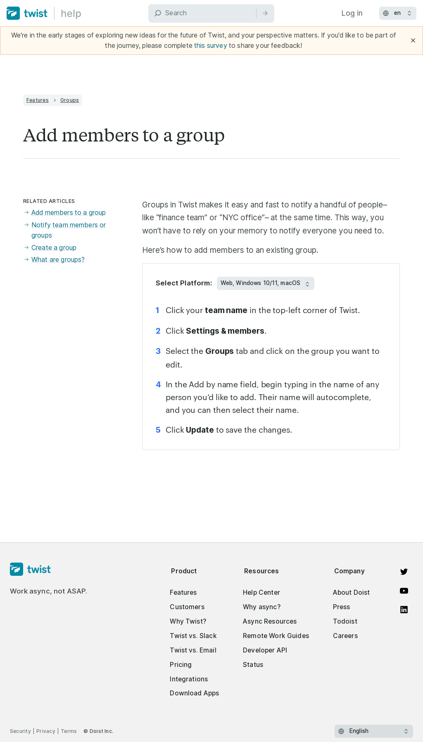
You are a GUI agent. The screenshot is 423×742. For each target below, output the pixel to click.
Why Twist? (188, 621)
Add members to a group (64, 212)
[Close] (413, 40)
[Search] (211, 13)
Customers (187, 607)
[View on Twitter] (404, 572)
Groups (69, 100)
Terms (69, 731)
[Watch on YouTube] (404, 591)
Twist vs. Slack (193, 636)
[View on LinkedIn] (404, 610)
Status (253, 665)
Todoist (345, 621)
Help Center (261, 592)
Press (341, 607)
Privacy (45, 731)
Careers (345, 636)
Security (20, 731)
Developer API (265, 650)
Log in (352, 13)
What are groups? (54, 259)
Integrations (189, 679)
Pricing (181, 665)
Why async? (261, 607)
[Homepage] (49, 570)
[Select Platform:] (265, 283)
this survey (210, 45)
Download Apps (194, 693)
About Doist (351, 592)
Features (37, 100)
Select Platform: (184, 283)
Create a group (49, 248)
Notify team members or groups (64, 230)
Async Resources (270, 621)
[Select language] (374, 731)
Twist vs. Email (193, 650)
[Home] (44, 13)
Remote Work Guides (276, 636)
